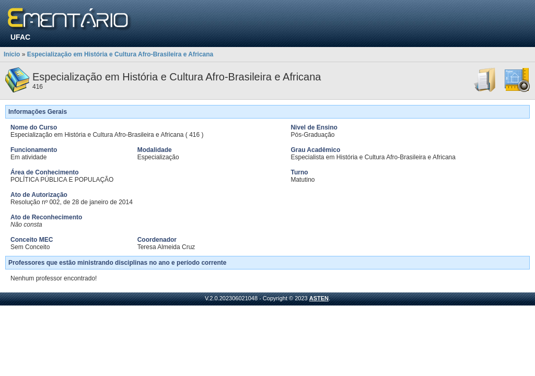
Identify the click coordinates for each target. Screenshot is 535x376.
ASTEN (319, 298)
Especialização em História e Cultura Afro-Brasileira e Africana (120, 54)
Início (12, 54)
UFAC (20, 37)
